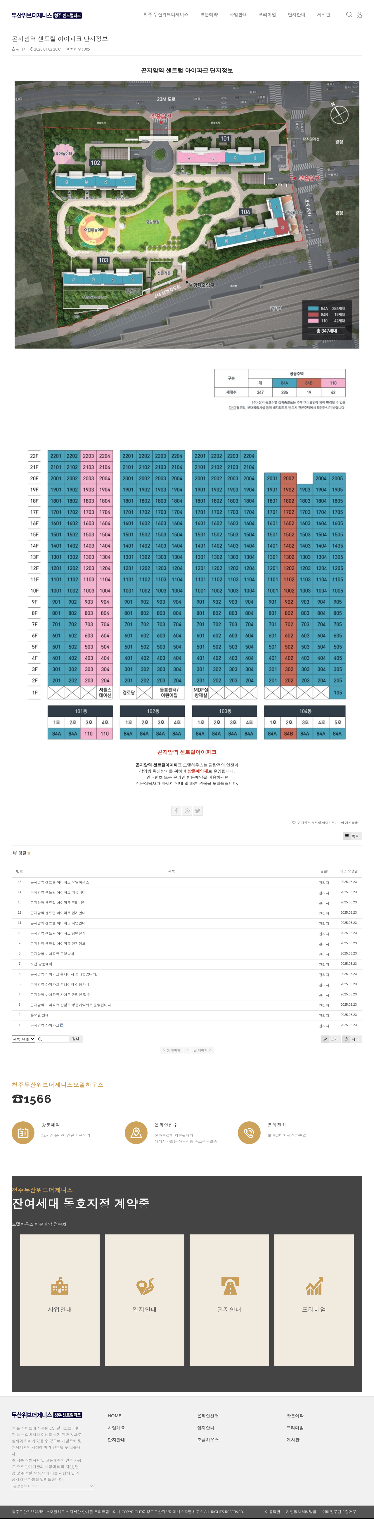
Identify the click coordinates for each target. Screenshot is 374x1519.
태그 (350, 1039)
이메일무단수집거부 (339, 1512)
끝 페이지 (203, 1050)
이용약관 (272, 1512)
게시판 (323, 15)
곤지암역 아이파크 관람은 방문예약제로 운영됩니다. (71, 1004)
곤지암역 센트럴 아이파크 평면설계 (58, 933)
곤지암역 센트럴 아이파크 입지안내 (58, 912)
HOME (114, 1415)
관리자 (21, 49)
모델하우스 (208, 1440)
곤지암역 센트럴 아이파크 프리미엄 (58, 902)
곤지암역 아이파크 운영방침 (52, 953)
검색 (75, 1038)
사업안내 (238, 15)
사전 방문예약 (41, 964)
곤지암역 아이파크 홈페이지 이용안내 (59, 984)
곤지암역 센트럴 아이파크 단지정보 (60, 39)
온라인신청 (208, 1416)
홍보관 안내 (39, 1015)
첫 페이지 (171, 1050)
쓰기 (329, 1039)
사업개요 (116, 1428)
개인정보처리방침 (301, 1512)
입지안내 (205, 1428)
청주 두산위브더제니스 (165, 15)
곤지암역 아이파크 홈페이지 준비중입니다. (63, 974)
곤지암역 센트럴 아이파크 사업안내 (58, 923)
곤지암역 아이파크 (44, 1025)
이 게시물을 (349, 822)
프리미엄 (267, 15)
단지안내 (296, 15)
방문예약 (209, 15)
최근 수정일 (349, 871)
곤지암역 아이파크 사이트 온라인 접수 (60, 994)
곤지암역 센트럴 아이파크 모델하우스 (59, 882)
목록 (351, 836)
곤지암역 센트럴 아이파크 (316, 822)
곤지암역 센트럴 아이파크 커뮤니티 (58, 892)
